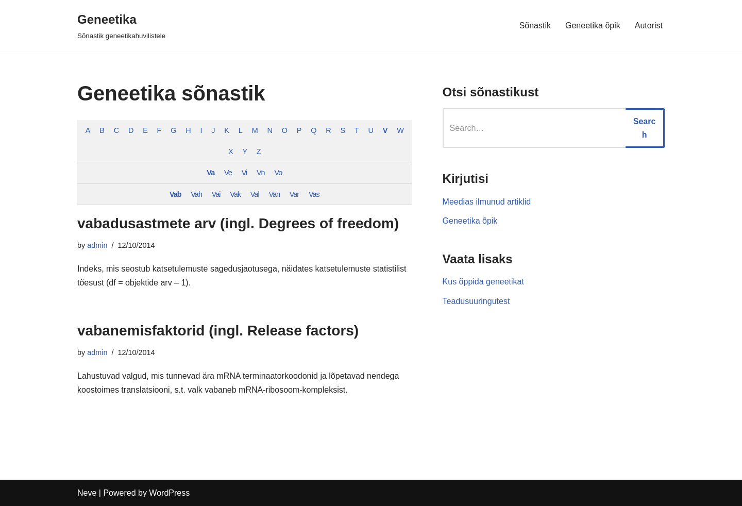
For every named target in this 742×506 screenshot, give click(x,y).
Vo (278, 172)
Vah (196, 194)
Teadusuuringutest (476, 301)
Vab (175, 194)
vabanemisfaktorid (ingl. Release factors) (218, 331)
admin (97, 245)
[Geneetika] (121, 25)
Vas (314, 194)
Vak (235, 194)
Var (294, 194)
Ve (228, 172)
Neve (86, 492)
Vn (261, 172)
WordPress (169, 492)
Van (274, 194)
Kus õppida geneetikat (483, 281)
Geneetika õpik (592, 25)
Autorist (649, 25)
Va (210, 172)
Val (254, 194)
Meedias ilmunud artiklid (487, 201)
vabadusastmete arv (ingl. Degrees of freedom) (238, 223)
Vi (244, 172)
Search (644, 128)
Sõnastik (535, 25)
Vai (216, 194)
